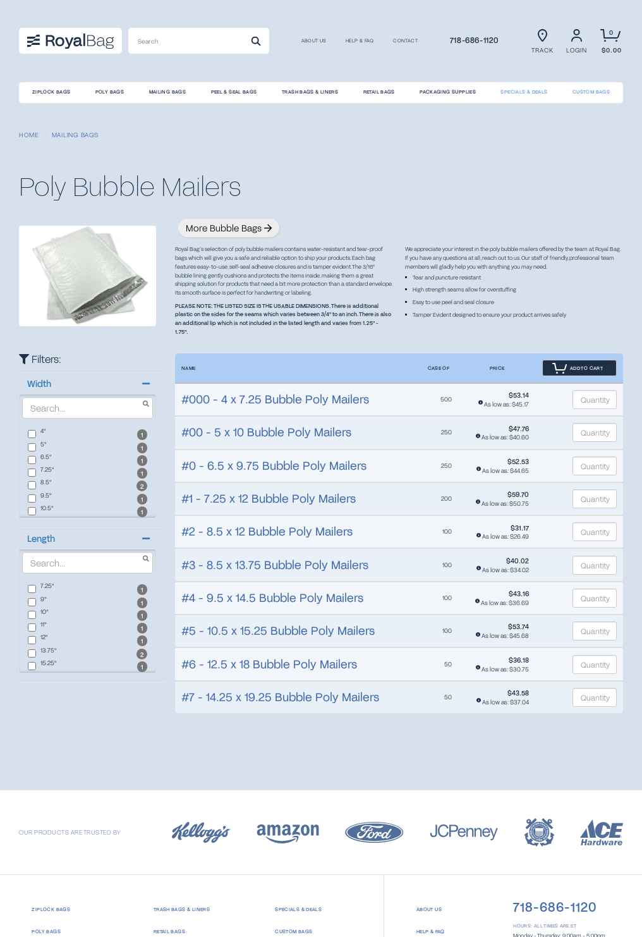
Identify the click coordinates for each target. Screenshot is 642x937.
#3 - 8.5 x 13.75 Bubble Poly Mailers (274, 565)
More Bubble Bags (229, 228)
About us (314, 41)
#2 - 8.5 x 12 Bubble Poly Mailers (267, 531)
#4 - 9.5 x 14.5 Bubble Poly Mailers (272, 597)
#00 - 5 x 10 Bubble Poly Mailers (266, 432)
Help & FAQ (360, 41)
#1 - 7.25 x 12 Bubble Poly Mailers (268, 498)
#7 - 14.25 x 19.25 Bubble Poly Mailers (280, 697)
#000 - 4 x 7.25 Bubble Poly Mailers (275, 399)
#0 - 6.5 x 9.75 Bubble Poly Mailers (273, 465)
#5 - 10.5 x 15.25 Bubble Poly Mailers (278, 630)
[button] (87, 384)
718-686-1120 (474, 39)
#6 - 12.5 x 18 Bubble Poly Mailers (269, 664)
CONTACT (405, 41)
